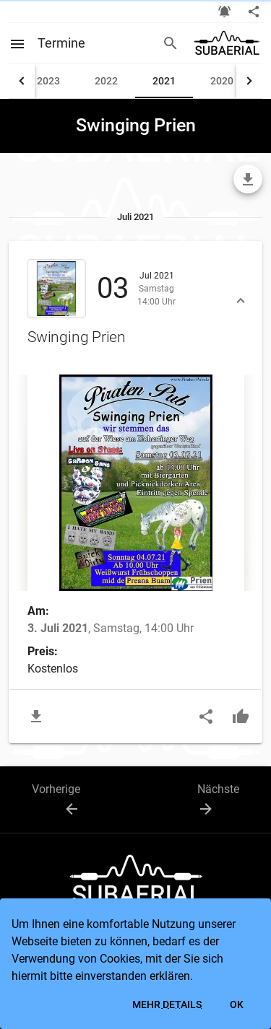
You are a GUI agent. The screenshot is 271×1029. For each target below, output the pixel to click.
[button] (135, 302)
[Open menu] (23, 42)
